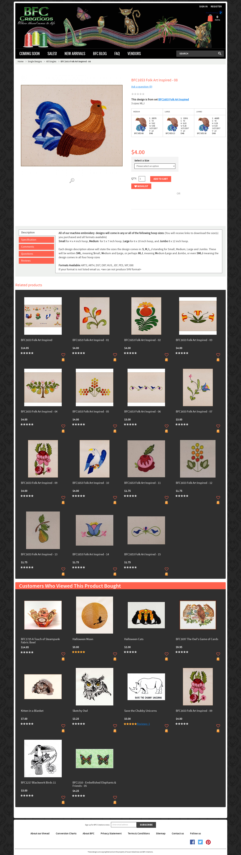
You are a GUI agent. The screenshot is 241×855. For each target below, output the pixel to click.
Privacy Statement (111, 833)
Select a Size (141, 160)
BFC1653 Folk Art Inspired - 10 (91, 483)
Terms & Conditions (139, 833)
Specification (28, 240)
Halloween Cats (133, 639)
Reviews (26, 260)
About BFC (88, 833)
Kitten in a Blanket (32, 711)
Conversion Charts (66, 833)
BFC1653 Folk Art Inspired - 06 (142, 411)
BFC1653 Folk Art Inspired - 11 (142, 483)
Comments (27, 247)
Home (20, 61)
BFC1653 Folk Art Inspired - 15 (142, 554)
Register (216, 6)
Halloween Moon (83, 639)
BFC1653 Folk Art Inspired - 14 (91, 554)
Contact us (178, 833)
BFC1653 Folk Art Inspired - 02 (142, 340)
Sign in (203, 6)
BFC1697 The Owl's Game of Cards (197, 639)
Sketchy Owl (80, 711)
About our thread (40, 833)
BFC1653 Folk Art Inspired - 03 (194, 340)
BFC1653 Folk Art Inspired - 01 (91, 340)
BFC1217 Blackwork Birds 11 (38, 782)
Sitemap (161, 833)
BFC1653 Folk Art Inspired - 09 (39, 483)
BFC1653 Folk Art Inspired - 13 (39, 554)
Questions (27, 254)
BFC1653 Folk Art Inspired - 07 (194, 411)
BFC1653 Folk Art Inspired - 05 (91, 411)
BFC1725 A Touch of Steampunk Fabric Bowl (40, 641)
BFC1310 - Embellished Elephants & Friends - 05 (94, 784)
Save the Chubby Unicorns (140, 711)
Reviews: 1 (143, 724)
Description (28, 232)
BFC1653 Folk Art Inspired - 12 (194, 483)
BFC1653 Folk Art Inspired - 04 (39, 411)
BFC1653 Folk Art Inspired (173, 99)
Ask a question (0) (141, 87)
